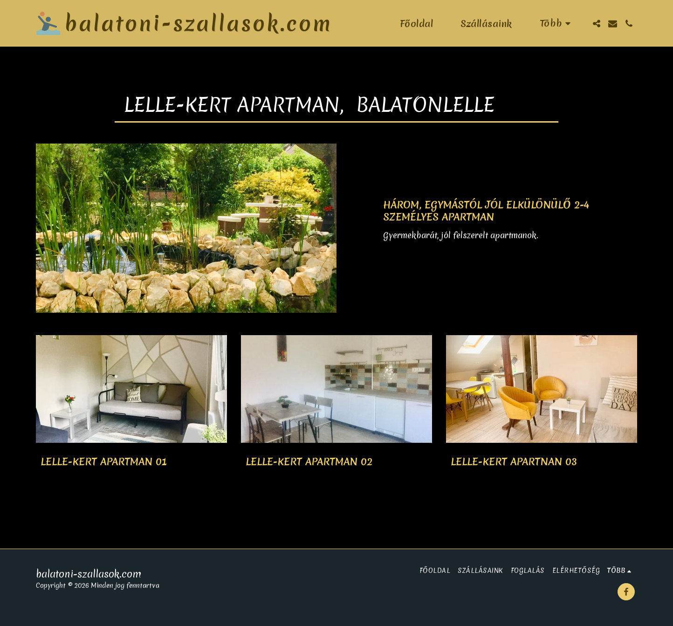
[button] (596, 23)
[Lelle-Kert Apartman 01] (131, 462)
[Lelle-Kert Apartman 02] (336, 462)
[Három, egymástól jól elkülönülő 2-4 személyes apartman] (510, 211)
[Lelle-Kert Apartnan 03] (541, 462)
